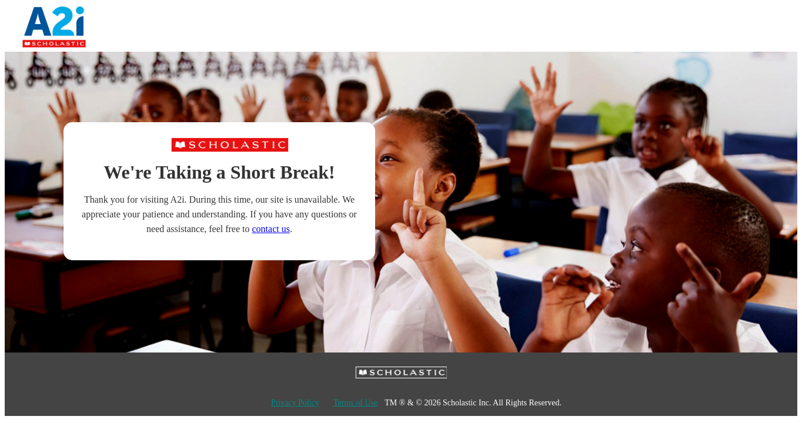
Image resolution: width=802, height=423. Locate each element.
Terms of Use (355, 402)
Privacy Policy (295, 402)
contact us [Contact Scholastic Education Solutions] (271, 229)
